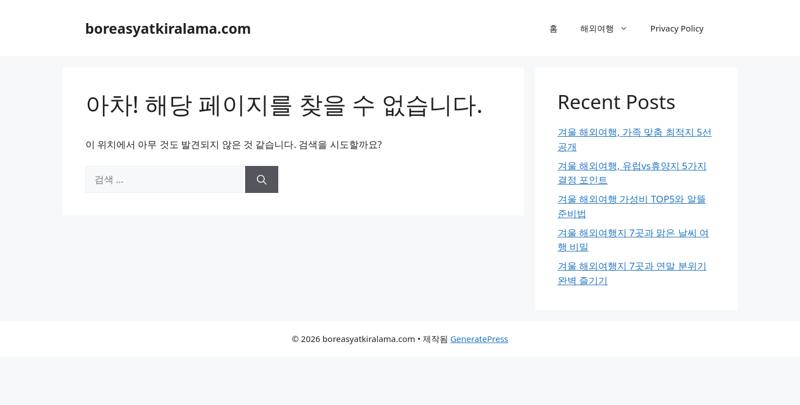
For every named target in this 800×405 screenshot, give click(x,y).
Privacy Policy (677, 28)
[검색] (261, 179)
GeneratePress (479, 338)
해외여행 (609, 28)
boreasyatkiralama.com (168, 28)
